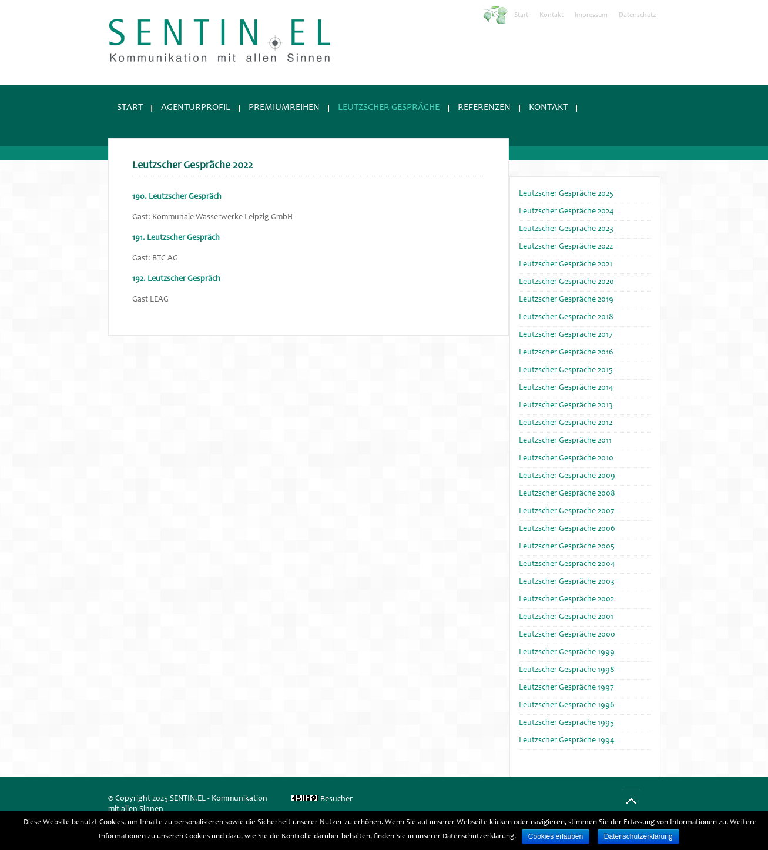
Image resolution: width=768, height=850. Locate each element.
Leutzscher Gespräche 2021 (565, 264)
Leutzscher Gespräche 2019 (566, 300)
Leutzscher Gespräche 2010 (566, 458)
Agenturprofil (195, 107)
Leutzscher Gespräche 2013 (566, 405)
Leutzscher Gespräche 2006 (567, 529)
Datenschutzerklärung (638, 836)
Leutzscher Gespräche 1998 (567, 670)
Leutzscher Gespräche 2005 (567, 547)
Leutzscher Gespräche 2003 (567, 582)
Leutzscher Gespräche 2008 (567, 494)
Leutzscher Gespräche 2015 (566, 370)
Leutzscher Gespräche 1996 (567, 705)
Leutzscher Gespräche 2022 (566, 247)
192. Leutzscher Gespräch (176, 279)
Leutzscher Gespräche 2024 (566, 212)
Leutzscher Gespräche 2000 (567, 635)
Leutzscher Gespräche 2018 (566, 317)
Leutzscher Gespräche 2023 (566, 229)
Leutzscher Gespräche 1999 (567, 652)
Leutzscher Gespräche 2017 (566, 335)
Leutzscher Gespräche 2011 (565, 441)
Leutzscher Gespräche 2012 (565, 423)
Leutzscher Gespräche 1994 (566, 741)
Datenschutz (637, 15)
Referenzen (484, 107)
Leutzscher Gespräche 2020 (566, 282)
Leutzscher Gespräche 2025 (566, 194)
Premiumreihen (284, 107)
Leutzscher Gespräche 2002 (566, 599)
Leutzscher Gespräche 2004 (567, 564)
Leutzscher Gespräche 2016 (566, 353)
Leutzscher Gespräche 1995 (566, 723)
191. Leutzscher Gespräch (176, 238)
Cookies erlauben (555, 836)
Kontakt (551, 15)
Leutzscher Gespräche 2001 (566, 617)
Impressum (591, 15)
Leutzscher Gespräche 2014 (566, 388)
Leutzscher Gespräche (389, 107)
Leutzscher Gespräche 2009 (567, 476)
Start (521, 15)
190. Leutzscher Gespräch (177, 197)
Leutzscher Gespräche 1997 (566, 688)
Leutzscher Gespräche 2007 (567, 511)
